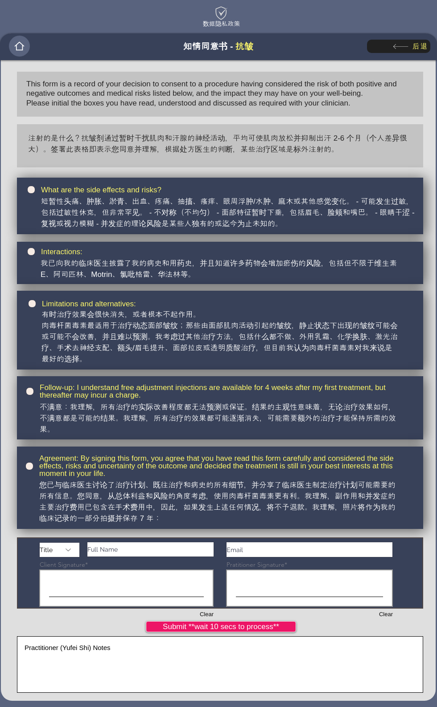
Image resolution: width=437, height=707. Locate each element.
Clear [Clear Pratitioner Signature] (386, 614)
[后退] (398, 46)
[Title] (59, 549)
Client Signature (62, 565)
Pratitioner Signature (255, 565)
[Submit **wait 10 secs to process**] (221, 626)
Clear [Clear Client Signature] (207, 614)
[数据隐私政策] (221, 23)
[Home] (19, 46)
